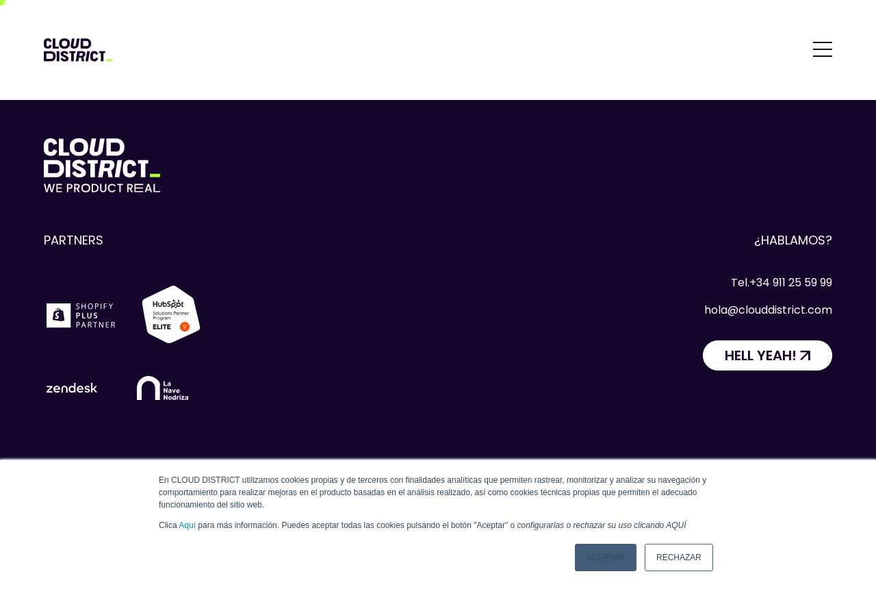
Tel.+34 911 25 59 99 (781, 282)
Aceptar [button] (606, 557)
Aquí (187, 525)
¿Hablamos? (793, 240)
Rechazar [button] (678, 557)
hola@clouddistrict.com (768, 310)
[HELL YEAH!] (767, 355)
